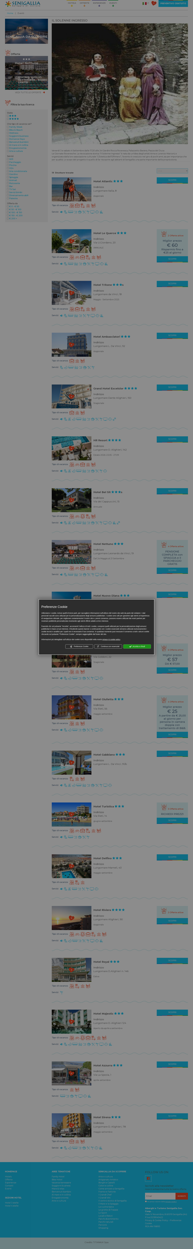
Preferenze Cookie (79, 646)
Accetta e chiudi (137, 646)
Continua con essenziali (108, 646)
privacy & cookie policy (111, 639)
